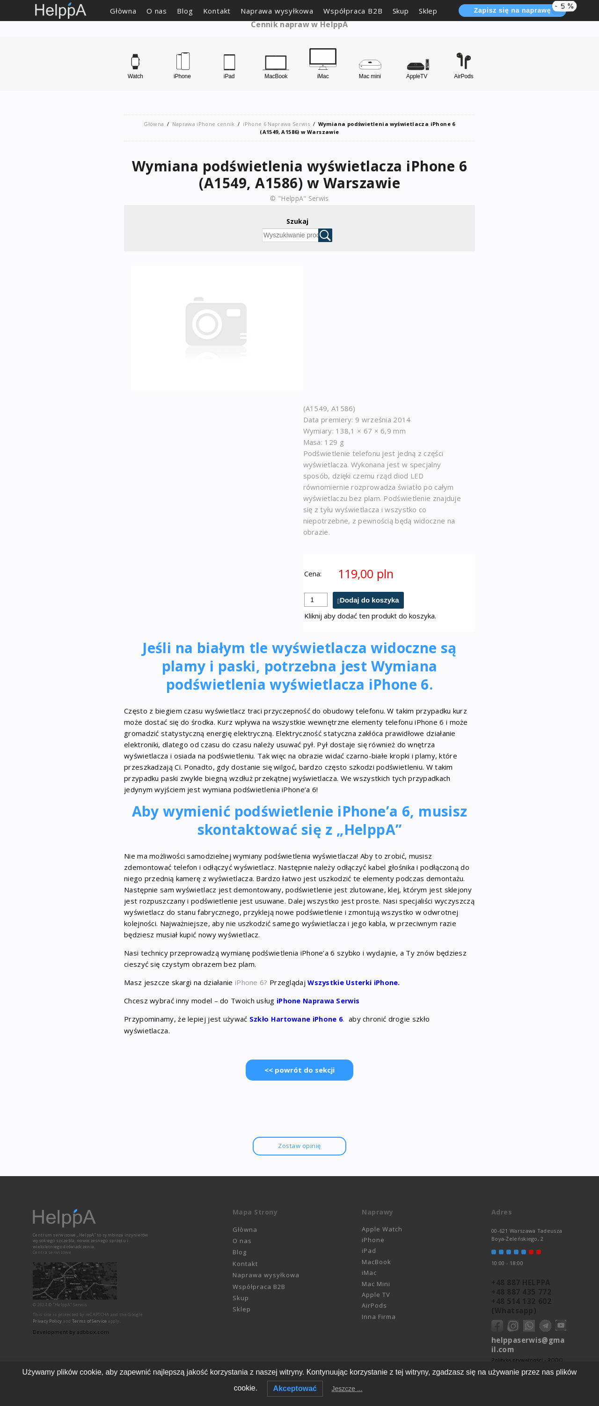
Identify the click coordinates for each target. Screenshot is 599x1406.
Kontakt (217, 10)
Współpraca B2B (352, 10)
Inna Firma (379, 1316)
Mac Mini (376, 1284)
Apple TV (376, 1294)
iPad (369, 1251)
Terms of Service (89, 1321)
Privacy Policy (47, 1321)
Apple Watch (382, 1229)
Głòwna (123, 10)
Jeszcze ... (346, 1388)
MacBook (376, 1262)
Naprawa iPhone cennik (203, 123)
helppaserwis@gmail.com (527, 1344)
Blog (185, 10)
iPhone (373, 1240)
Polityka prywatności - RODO (527, 1359)
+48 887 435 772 (520, 1291)
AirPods (374, 1306)
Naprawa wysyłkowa (277, 10)
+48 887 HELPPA (519, 1282)
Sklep (428, 10)
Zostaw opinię (299, 1145)
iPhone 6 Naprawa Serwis (276, 123)
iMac (369, 1273)
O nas (156, 10)
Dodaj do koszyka (369, 600)
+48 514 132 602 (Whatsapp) (520, 1305)
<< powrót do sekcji (299, 1070)
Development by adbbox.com (70, 1331)
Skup (401, 10)
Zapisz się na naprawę (520, 9)
